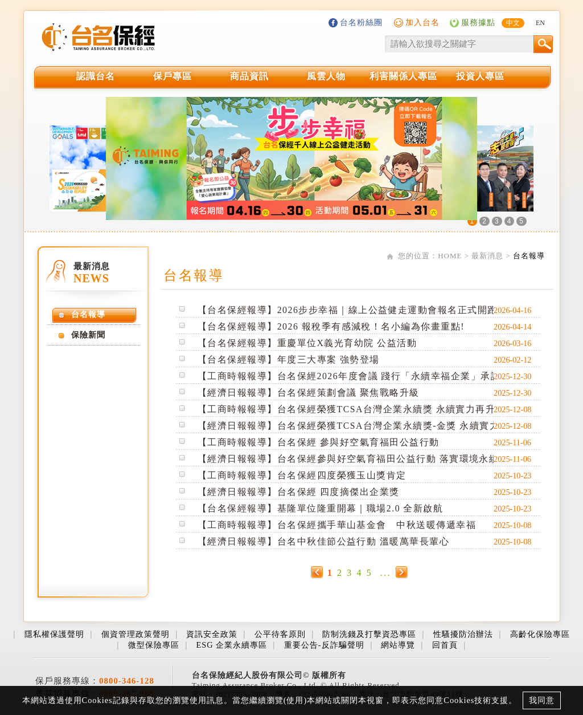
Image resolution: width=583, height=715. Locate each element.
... (386, 573)
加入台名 (422, 22)
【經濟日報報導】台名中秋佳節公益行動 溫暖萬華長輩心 (323, 541)
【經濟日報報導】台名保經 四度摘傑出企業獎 (299, 492)
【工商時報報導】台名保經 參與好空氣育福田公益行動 (319, 442)
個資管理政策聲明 (135, 634)
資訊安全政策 (211, 634)
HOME (450, 255)
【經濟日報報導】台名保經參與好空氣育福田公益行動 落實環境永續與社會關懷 (373, 459)
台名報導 (529, 255)
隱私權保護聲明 (54, 634)
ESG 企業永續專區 (231, 644)
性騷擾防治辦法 (463, 634)
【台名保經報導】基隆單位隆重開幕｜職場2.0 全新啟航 (320, 508)
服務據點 (478, 22)
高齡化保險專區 (540, 634)
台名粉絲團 (361, 22)
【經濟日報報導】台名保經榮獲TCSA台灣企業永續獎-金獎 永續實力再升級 (363, 425)
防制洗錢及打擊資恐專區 (369, 634)
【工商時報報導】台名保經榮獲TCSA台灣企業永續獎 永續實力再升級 (352, 409)
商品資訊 (249, 76)
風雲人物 (326, 76)
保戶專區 (172, 76)
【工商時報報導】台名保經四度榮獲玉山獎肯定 (302, 475)
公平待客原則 (280, 634)
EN (540, 23)
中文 (513, 23)
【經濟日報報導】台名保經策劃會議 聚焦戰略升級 (309, 392)
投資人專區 (480, 76)
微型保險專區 (153, 644)
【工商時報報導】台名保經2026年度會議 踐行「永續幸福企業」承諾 (349, 376)
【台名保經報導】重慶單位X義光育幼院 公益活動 (307, 343)
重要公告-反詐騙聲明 (324, 644)
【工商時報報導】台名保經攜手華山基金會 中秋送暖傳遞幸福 (337, 525)
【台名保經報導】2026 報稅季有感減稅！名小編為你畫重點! (331, 326)
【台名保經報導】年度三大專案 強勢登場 (289, 359)
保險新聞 (88, 334)
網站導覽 (398, 644)
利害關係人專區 (403, 76)
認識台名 (95, 76)
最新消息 (487, 255)
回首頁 (445, 644)
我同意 (542, 700)
